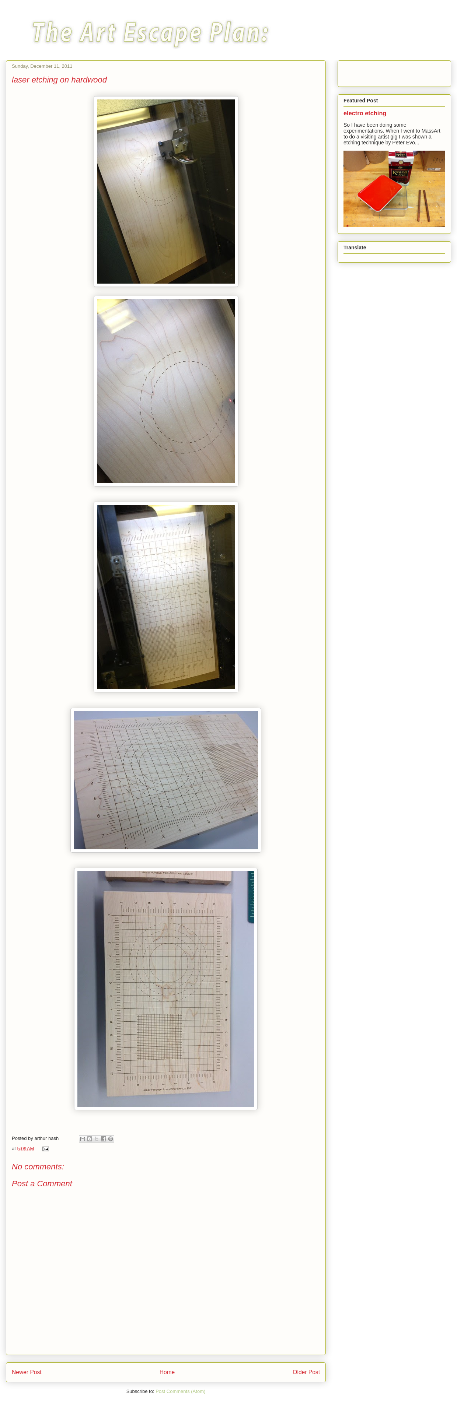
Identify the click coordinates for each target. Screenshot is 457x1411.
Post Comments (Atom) (180, 1391)
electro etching (364, 113)
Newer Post (27, 1372)
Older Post (306, 1372)
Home (167, 1372)
